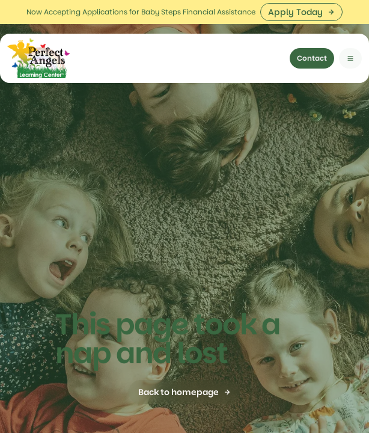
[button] (350, 34)
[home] (38, 34)
